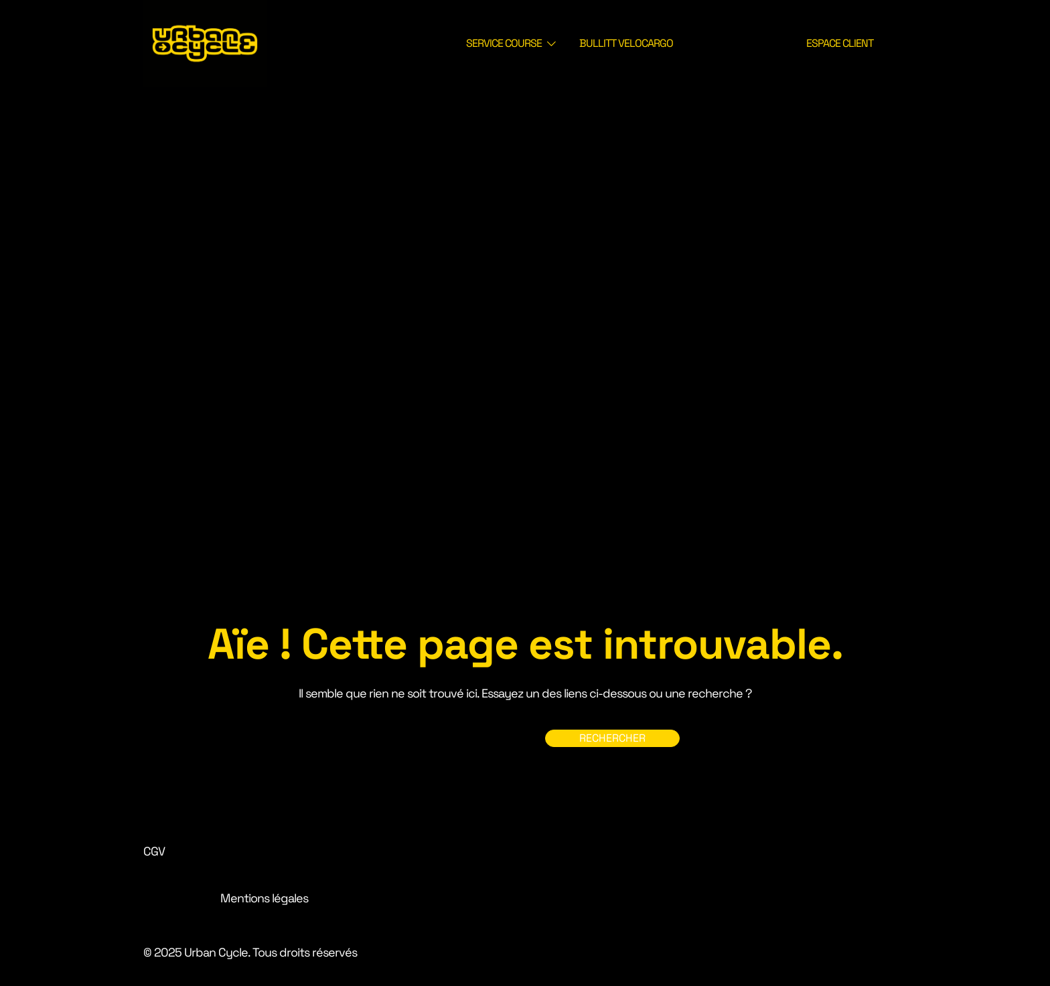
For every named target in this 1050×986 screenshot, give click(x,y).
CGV (154, 851)
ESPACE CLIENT (839, 43)
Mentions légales (264, 898)
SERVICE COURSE (504, 43)
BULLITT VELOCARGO (626, 43)
